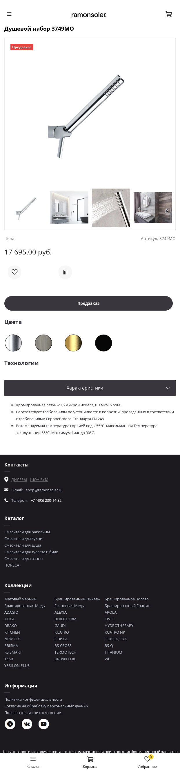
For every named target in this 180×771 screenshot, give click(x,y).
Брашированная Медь (24, 605)
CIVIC (109, 618)
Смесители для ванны (23, 558)
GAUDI (60, 625)
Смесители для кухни (23, 538)
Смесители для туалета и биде (31, 551)
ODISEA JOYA (116, 638)
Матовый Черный (20, 599)
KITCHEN (12, 632)
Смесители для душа (22, 545)
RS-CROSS (63, 645)
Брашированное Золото (127, 599)
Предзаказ (88, 303)
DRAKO (10, 625)
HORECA (11, 565)
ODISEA (61, 638)
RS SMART (13, 652)
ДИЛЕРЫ (19, 479)
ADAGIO (11, 612)
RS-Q (109, 645)
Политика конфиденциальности (33, 699)
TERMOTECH (65, 652)
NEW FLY (12, 638)
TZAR (8, 658)
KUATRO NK (115, 632)
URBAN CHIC (65, 658)
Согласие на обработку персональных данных (46, 706)
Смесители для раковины (27, 531)
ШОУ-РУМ (39, 479)
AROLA (111, 612)
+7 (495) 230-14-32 (46, 500)
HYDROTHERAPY (119, 625)
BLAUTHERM (65, 618)
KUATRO (61, 632)
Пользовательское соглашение (32, 712)
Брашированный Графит (127, 605)
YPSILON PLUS (17, 665)
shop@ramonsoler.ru (44, 490)
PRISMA (11, 645)
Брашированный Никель (77, 599)
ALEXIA (60, 612)
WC (107, 658)
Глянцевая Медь (69, 605)
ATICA (9, 618)
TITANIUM (113, 652)
